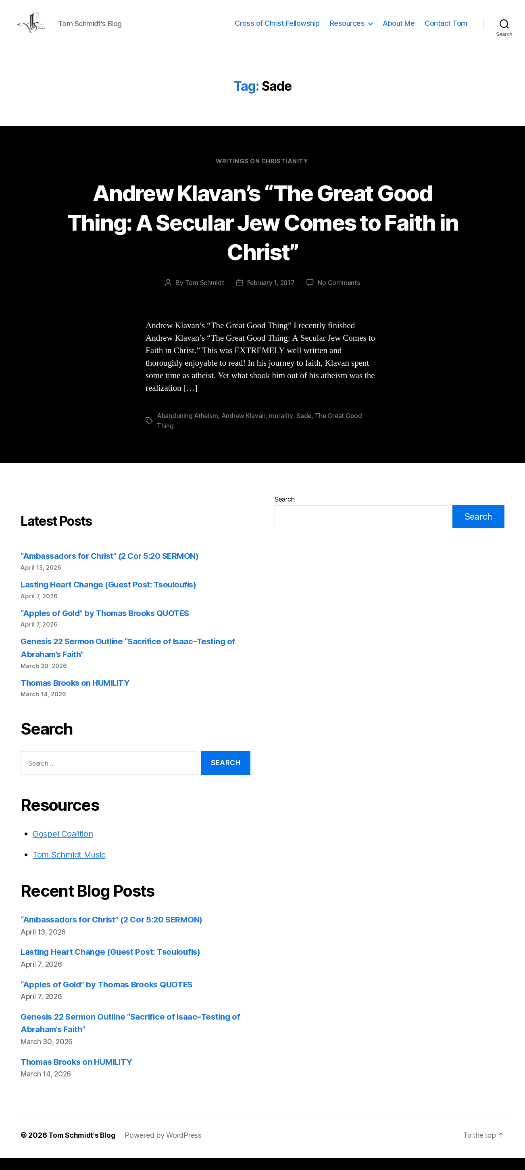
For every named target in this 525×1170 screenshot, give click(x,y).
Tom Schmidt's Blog (83, 1147)
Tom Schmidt (203, 295)
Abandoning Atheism (188, 429)
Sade (304, 429)
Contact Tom (446, 29)
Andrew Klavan (244, 429)
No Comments (340, 295)
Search (284, 512)
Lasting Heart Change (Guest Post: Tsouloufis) (112, 596)
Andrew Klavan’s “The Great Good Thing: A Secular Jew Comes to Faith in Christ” (263, 234)
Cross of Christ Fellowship (277, 29)
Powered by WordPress (165, 1147)
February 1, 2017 (270, 295)
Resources (347, 29)
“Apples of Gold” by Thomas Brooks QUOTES (109, 625)
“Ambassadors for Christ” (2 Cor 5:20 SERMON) (114, 568)
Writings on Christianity (262, 173)
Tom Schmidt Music (71, 867)
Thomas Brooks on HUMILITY (78, 695)
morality (282, 429)
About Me (399, 29)
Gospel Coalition (64, 846)
